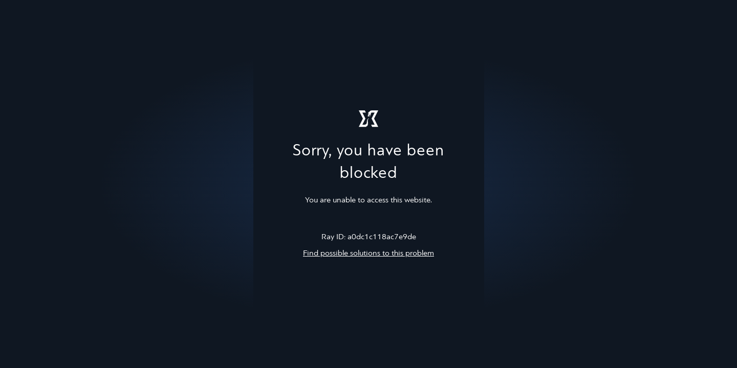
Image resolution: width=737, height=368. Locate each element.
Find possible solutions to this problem (368, 253)
